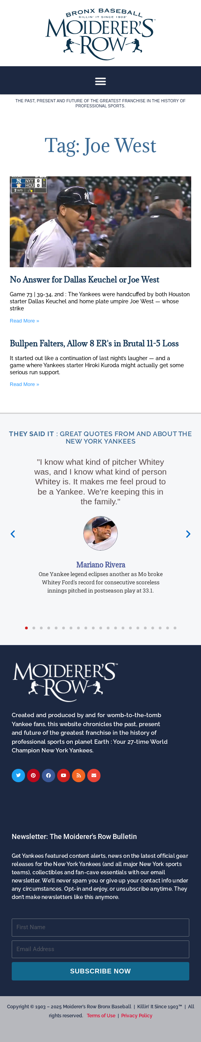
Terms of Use (101, 1015)
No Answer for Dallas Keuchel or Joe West (84, 280)
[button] (100, 81)
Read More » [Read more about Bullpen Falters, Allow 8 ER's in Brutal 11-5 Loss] (24, 384)
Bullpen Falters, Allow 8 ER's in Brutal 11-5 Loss (94, 344)
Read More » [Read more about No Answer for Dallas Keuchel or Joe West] (24, 321)
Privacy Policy (137, 1015)
